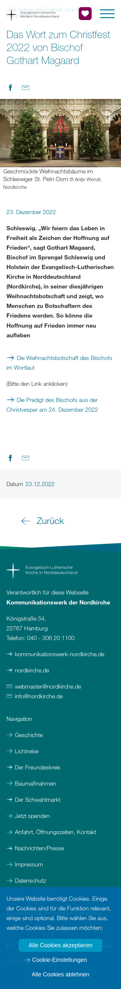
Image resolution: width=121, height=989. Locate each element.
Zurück (50, 520)
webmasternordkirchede (48, 686)
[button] (107, 13)
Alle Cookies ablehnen (60, 974)
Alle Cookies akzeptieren (60, 945)
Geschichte (29, 734)
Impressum (30, 864)
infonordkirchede (39, 696)
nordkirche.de (32, 670)
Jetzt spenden (32, 815)
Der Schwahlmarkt (37, 799)
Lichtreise (26, 751)
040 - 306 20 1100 (51, 637)
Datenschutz (30, 880)
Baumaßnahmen (35, 783)
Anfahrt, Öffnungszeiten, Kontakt (55, 831)
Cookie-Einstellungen (59, 960)
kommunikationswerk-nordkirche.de (59, 654)
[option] (60, 145)
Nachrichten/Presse (39, 848)
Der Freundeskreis (37, 767)
